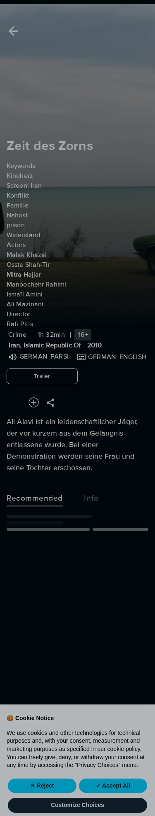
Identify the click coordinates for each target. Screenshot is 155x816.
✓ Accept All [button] (113, 795)
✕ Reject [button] (42, 795)
